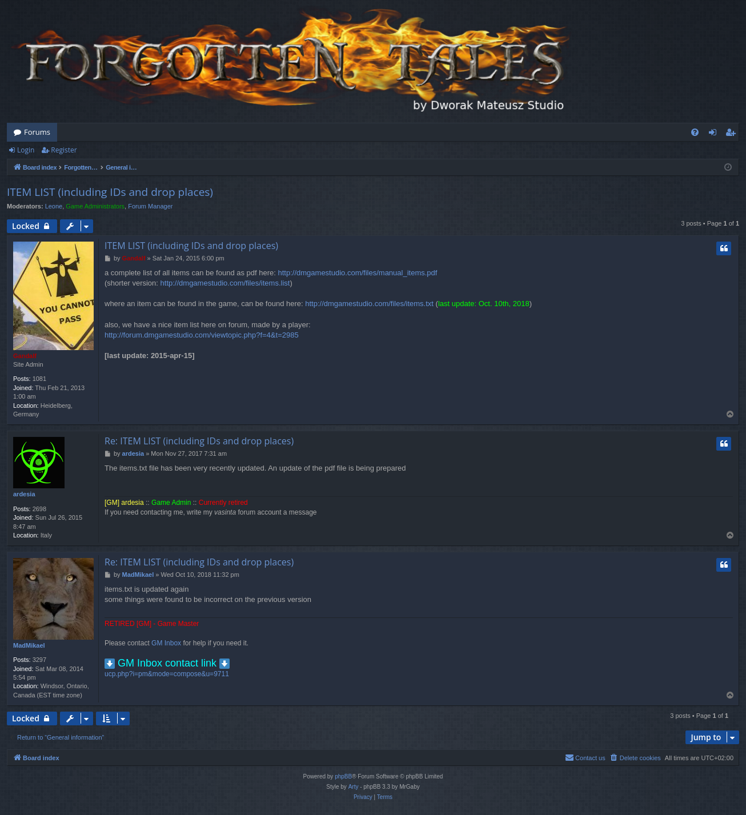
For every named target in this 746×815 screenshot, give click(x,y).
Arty (353, 787)
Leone (54, 206)
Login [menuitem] (714, 134)
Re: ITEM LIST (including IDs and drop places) (199, 441)
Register (64, 150)
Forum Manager (150, 206)
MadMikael (29, 645)
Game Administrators (95, 206)
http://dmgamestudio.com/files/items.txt (369, 303)
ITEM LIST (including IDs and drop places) (110, 191)
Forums (37, 132)
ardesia (24, 494)
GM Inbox (166, 643)
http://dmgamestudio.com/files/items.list (225, 283)
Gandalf (25, 355)
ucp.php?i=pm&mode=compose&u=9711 (167, 674)
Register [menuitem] (733, 134)
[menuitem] (695, 132)
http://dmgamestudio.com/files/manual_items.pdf (358, 272)
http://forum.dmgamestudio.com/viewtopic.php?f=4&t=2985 (202, 335)
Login (25, 150)
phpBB (343, 776)
